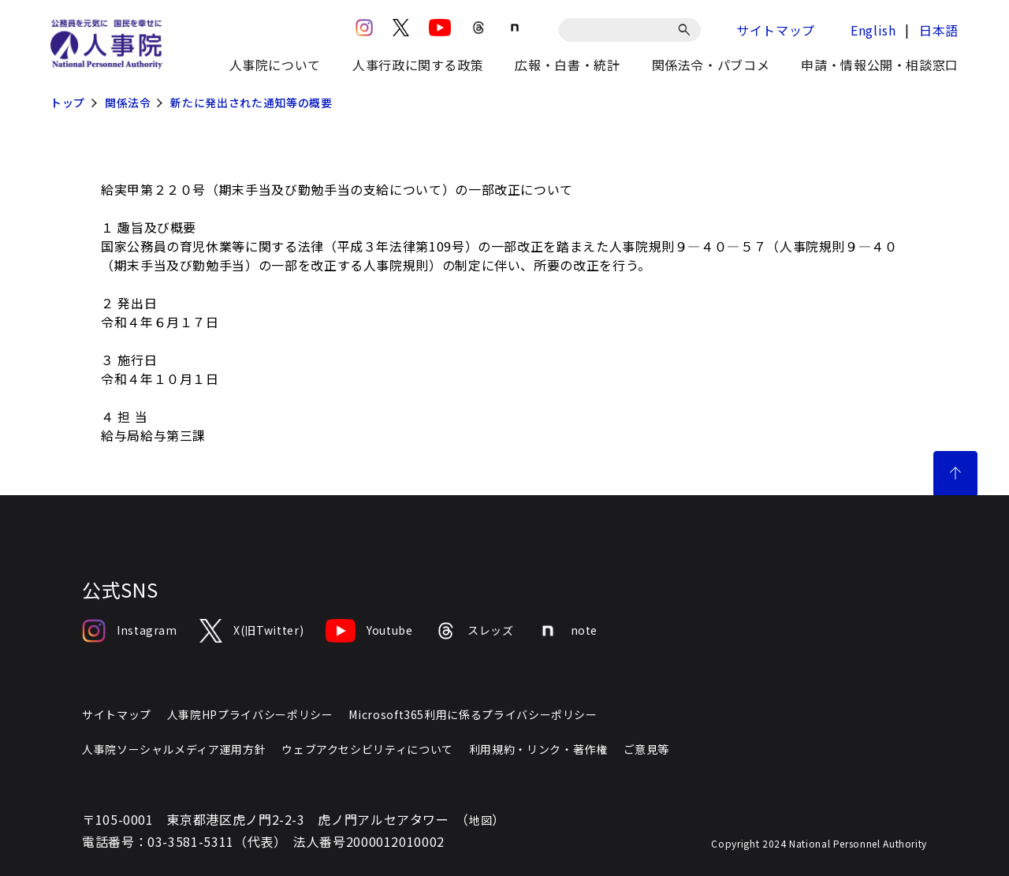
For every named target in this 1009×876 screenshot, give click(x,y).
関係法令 (128, 102)
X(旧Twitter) (251, 631)
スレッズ (474, 631)
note (567, 631)
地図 (480, 820)
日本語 (939, 30)
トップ (67, 102)
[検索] (687, 30)
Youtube (369, 631)
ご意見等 (647, 749)
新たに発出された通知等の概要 (251, 102)
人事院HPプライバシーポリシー (250, 714)
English (873, 30)
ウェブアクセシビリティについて (367, 749)
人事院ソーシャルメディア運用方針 (174, 749)
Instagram (129, 631)
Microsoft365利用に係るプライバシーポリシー (472, 714)
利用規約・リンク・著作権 (538, 749)
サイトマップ (775, 30)
